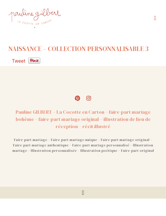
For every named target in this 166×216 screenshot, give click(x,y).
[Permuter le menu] (83, 193)
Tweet (18, 61)
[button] (155, 18)
